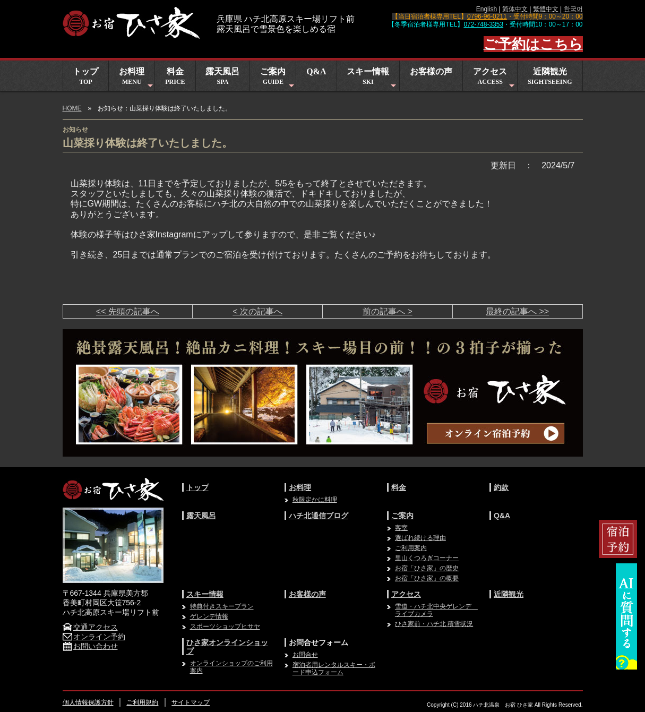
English (486, 9)
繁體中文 (545, 9)
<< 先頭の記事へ (127, 311)
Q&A (316, 71)
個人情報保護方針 (88, 702)
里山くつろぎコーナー (427, 558)
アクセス (495, 79)
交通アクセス (90, 627)
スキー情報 (372, 79)
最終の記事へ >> (517, 311)
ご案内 (278, 79)
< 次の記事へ (257, 311)
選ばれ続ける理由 (420, 538)
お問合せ (305, 654)
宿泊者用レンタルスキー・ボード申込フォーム (334, 668)
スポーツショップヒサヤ (225, 626)
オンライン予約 (94, 636)
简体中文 (515, 9)
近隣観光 (550, 76)
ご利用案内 (411, 548)
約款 (501, 487)
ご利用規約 (142, 702)
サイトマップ (190, 702)
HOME (72, 108)
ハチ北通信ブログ (318, 515)
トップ (85, 76)
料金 (175, 76)
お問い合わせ (90, 646)
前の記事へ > (387, 311)
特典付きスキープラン (222, 606)
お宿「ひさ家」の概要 (427, 578)
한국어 (573, 9)
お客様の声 (431, 71)
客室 (401, 527)
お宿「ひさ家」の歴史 (427, 568)
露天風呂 (222, 76)
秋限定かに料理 (315, 499)
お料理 (136, 79)
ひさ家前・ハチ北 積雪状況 (434, 624)
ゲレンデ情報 (209, 616)
